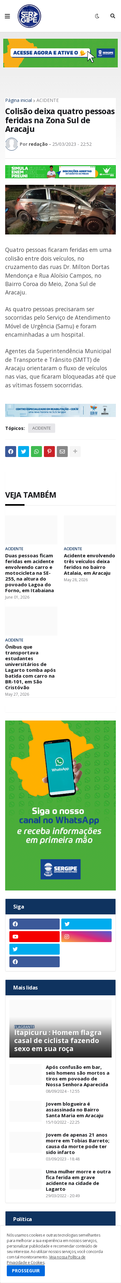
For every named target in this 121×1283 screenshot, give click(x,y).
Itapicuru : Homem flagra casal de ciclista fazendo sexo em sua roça (58, 1041)
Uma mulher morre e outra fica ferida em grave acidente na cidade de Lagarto (78, 1180)
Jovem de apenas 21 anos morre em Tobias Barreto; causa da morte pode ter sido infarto (77, 1143)
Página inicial (18, 100)
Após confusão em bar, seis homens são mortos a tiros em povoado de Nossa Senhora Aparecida (77, 1075)
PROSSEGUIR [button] (26, 1271)
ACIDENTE (47, 100)
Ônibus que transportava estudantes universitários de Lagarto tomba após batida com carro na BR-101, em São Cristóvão (30, 667)
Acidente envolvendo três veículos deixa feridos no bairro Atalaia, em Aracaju (89, 564)
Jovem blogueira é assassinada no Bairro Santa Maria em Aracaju (74, 1109)
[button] (7, 16)
